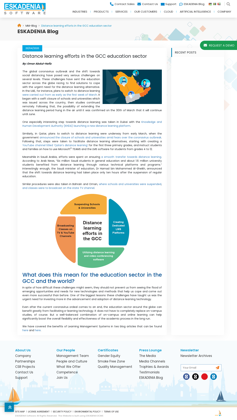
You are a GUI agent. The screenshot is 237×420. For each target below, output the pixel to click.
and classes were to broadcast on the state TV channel (58, 188)
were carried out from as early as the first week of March (59, 95)
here (25, 330)
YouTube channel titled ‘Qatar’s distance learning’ (55, 145)
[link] (31, 26)
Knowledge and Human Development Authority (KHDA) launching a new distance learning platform (92, 124)
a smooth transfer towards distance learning (131, 157)
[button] (9, 407)
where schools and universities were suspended (130, 184)
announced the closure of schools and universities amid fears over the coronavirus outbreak (100, 137)
